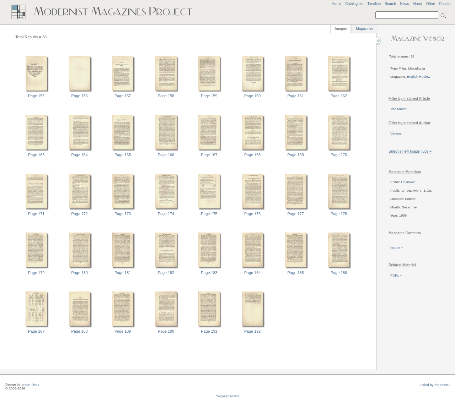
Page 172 (79, 214)
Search (390, 4)
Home (336, 4)
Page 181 (122, 273)
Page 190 (166, 331)
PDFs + (396, 275)
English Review (418, 76)
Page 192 (252, 331)
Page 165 (122, 155)
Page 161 (296, 96)
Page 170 (339, 155)
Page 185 (296, 273)
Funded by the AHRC (433, 385)
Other (430, 4)
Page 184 (252, 273)
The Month (398, 109)
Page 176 (252, 214)
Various (396, 133)
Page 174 (166, 214)
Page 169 (296, 155)
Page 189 (122, 331)
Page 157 (122, 96)
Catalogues (354, 4)
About (417, 4)
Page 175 (209, 214)
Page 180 (79, 273)
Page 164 (79, 155)
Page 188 (79, 331)
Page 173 (122, 214)
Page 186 (339, 273)
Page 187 (36, 331)
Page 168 (252, 155)
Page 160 (252, 96)
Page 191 (209, 331)
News (404, 4)
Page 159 (209, 96)
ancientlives (30, 384)
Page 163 (36, 155)
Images (341, 29)
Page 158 (166, 96)
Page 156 (79, 96)
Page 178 (339, 214)
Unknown (408, 182)
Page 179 (36, 273)
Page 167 (209, 155)
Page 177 (296, 214)
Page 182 (166, 273)
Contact (445, 4)
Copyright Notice (228, 396)
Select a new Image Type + (410, 151)
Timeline (374, 4)
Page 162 (339, 96)
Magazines (364, 29)
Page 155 (36, 96)
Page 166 (166, 155)
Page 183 (209, 273)
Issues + (396, 247)
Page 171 (36, 214)
